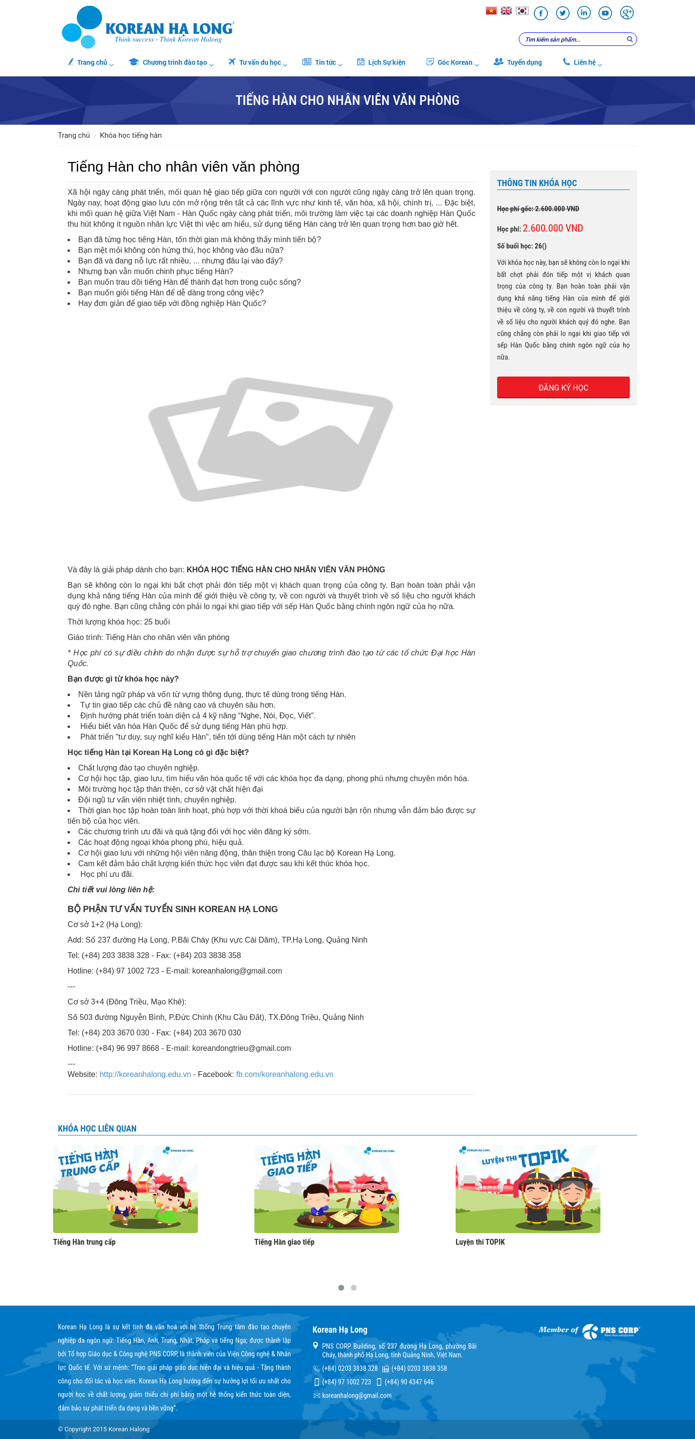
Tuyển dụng (518, 62)
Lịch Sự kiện (381, 62)
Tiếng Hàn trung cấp (84, 1242)
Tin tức (319, 62)
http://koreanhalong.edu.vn (145, 1074)
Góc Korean (450, 62)
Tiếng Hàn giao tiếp (284, 1242)
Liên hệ (579, 62)
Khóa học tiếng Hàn (131, 135)
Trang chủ (88, 62)
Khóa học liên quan (97, 1128)
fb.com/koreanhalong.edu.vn (285, 1074)
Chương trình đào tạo (167, 62)
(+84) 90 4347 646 (409, 1382)
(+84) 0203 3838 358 (419, 1368)
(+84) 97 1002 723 (346, 1382)
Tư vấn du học (254, 62)
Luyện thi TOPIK (480, 1242)
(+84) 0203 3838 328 (350, 1368)
